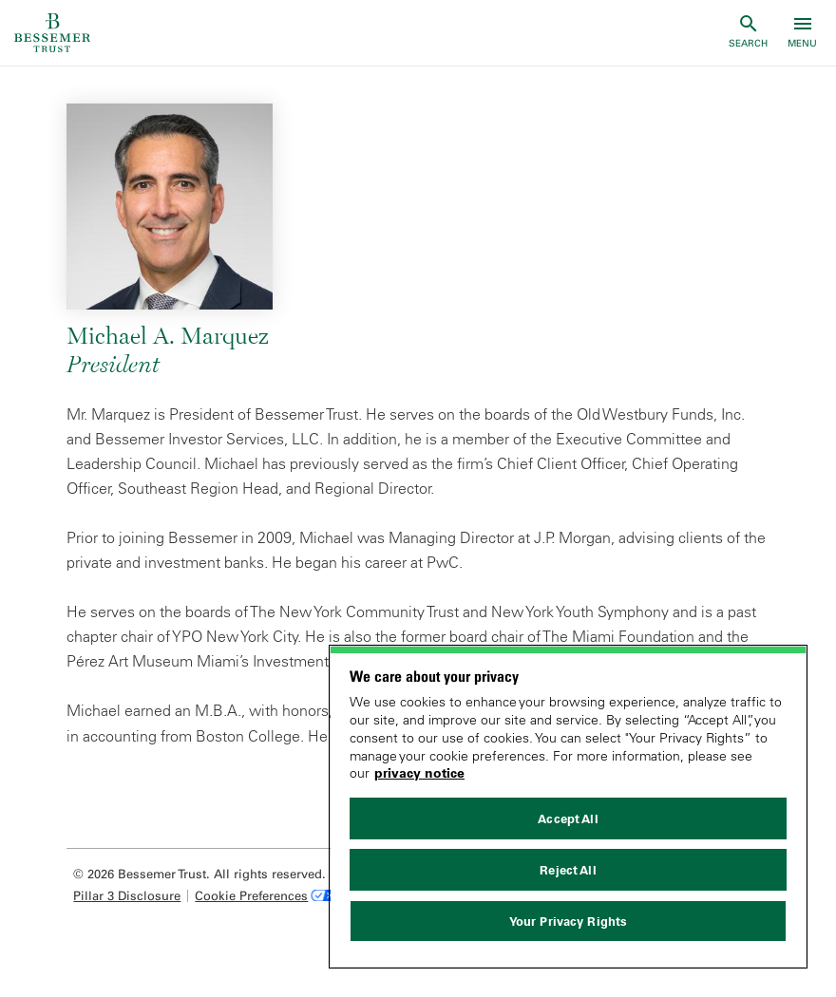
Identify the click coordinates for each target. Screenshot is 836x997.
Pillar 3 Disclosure (126, 896)
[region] (568, 807)
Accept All (568, 818)
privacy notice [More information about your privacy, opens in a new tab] (419, 772)
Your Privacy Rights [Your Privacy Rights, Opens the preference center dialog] (568, 921)
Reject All (568, 869)
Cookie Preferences (251, 896)
